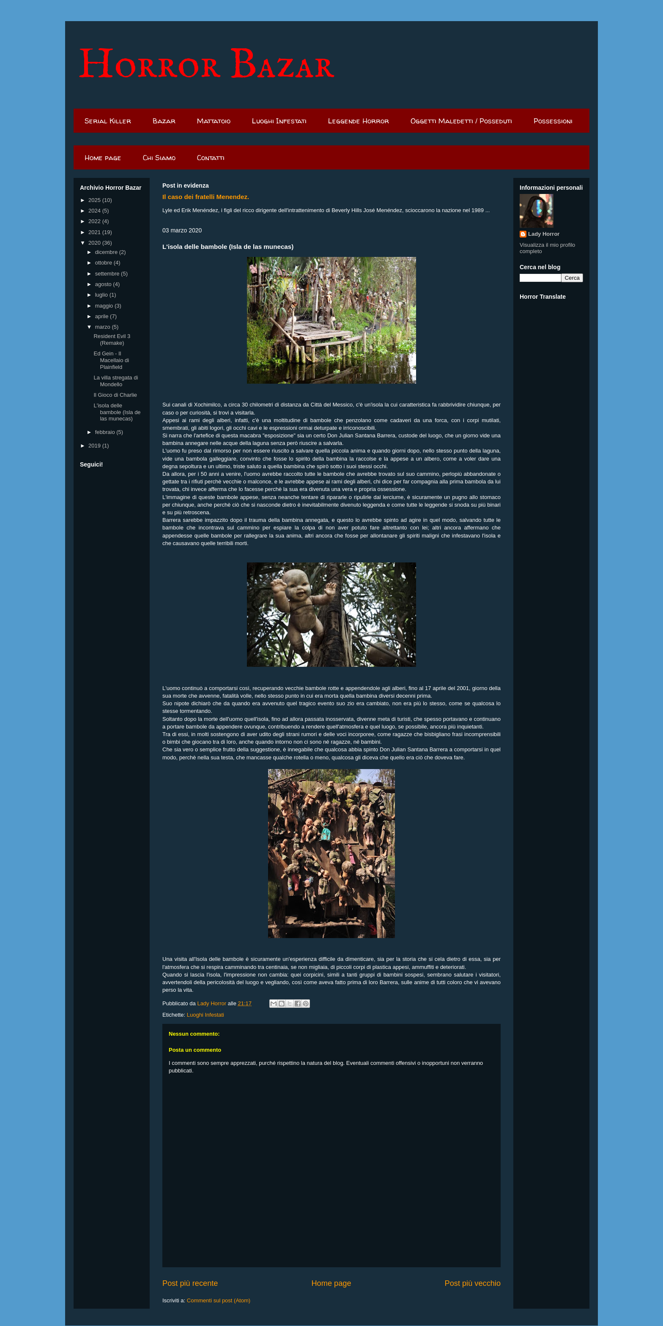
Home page (103, 157)
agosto (104, 284)
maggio (105, 306)
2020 (95, 243)
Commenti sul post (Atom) (218, 1300)
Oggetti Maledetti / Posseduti (461, 121)
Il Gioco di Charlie (115, 395)
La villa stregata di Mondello (115, 380)
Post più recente (190, 1283)
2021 (95, 232)
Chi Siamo (159, 157)
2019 (95, 445)
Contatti (211, 157)
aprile (102, 316)
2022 (95, 221)
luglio (102, 295)
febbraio (106, 432)
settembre (108, 273)
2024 (95, 210)
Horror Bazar (206, 66)
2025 (95, 200)
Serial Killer (108, 121)
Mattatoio (213, 121)
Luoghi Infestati (279, 121)
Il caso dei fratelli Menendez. (205, 196)
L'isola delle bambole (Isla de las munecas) (116, 412)
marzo (103, 327)
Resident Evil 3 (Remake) (111, 339)
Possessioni (553, 121)
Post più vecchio (473, 1283)
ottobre (104, 262)
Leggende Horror (358, 121)
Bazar (164, 121)
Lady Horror (543, 234)
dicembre (107, 252)
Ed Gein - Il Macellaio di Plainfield (111, 360)
